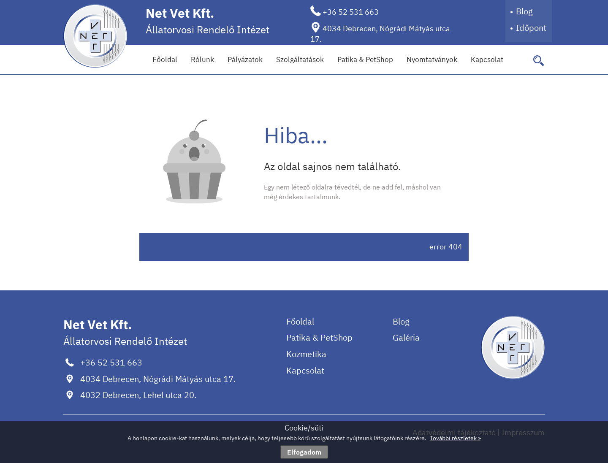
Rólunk (202, 59)
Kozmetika (306, 354)
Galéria (406, 337)
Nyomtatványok (432, 59)
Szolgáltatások (300, 59)
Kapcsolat (487, 59)
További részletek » (455, 438)
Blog (524, 11)
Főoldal (164, 59)
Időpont (531, 27)
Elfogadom (304, 452)
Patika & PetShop (365, 59)
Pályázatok (245, 59)
